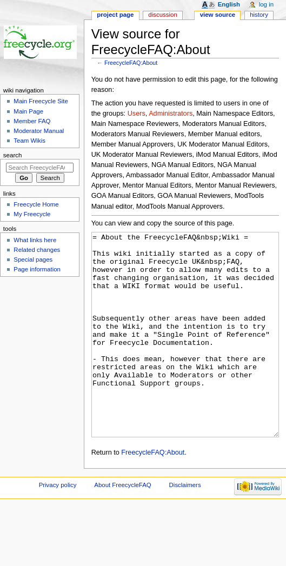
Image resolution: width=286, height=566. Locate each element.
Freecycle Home (36, 204)
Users (136, 113)
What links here (35, 240)
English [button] (229, 4)
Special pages (33, 259)
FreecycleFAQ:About (130, 62)
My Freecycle (32, 214)
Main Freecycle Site (41, 101)
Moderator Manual (39, 131)
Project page (115, 14)
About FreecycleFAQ (122, 525)
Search (12, 155)
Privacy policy (58, 525)
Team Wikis (29, 140)
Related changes (37, 250)
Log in (266, 4)
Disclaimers (185, 525)
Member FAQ (32, 121)
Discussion (162, 14)
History (259, 14)
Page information (37, 269)
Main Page (28, 111)
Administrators (170, 113)
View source (218, 14)
